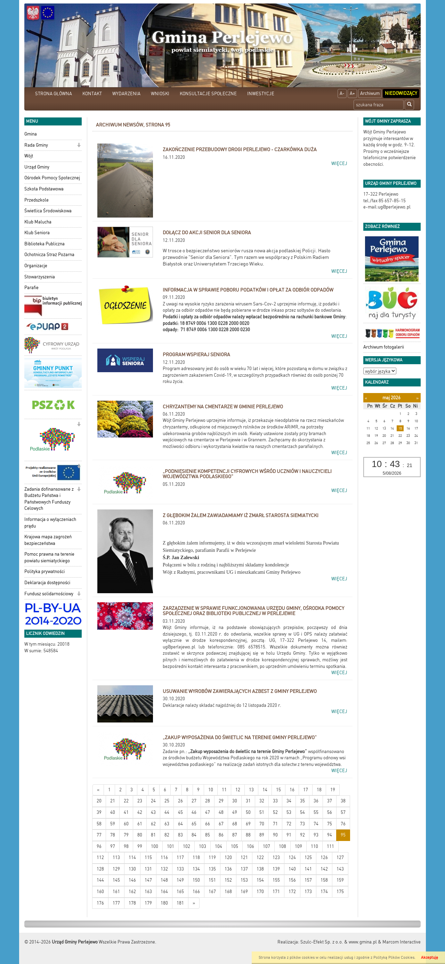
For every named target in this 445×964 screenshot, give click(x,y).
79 (126, 835)
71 (275, 823)
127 (340, 857)
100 (154, 846)
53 (288, 812)
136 (228, 869)
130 (132, 869)
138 (260, 869)
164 (164, 891)
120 (228, 857)
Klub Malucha (37, 221)
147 (148, 880)
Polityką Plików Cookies (393, 957)
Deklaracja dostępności (47, 582)
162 (132, 891)
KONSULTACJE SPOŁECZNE (208, 93)
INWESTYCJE (260, 93)
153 (244, 880)
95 (343, 835)
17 (305, 789)
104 (218, 846)
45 (180, 812)
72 (288, 823)
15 (278, 789)
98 (126, 846)
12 (237, 789)
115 (148, 857)
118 (196, 857)
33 (275, 800)
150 (196, 880)
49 (234, 812)
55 (316, 812)
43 (153, 812)
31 (248, 800)
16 (292, 789)
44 (166, 812)
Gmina (30, 134)
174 (324, 891)
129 (116, 869)
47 (207, 812)
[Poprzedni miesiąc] (366, 398)
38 (343, 800)
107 (266, 846)
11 (224, 789)
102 (186, 846)
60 (126, 823)
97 (112, 846)
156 (292, 880)
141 (308, 869)
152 (228, 880)
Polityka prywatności (44, 571)
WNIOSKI (160, 93)
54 (302, 812)
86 (221, 835)
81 (153, 835)
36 (316, 800)
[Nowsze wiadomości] (98, 790)
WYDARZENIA (126, 93)
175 (340, 891)
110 (314, 846)
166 (196, 891)
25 (166, 800)
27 (194, 800)
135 (212, 869)
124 (292, 857)
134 (196, 869)
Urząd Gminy (36, 167)
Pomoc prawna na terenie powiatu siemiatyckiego (49, 557)
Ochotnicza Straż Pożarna (49, 254)
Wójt (28, 155)
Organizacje (35, 265)
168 (228, 891)
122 (260, 857)
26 (180, 800)
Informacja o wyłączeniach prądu (50, 523)
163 (148, 891)
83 (180, 835)
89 (261, 835)
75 (329, 823)
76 (343, 823)
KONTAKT (92, 93)
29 (221, 800)
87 (234, 835)
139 (276, 869)
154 (260, 880)
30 (234, 800)
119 (212, 857)
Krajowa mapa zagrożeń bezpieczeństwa (48, 540)
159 (340, 880)
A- (342, 93)
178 (132, 903)
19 (332, 789)
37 (329, 800)
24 (153, 800)
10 (210, 789)
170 (260, 891)
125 (308, 857)
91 (288, 835)
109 (298, 846)
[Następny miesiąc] (417, 398)
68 (234, 823)
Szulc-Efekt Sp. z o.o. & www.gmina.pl (338, 942)
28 (207, 800)
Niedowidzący (401, 93)
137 (244, 869)
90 (275, 835)
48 (221, 812)
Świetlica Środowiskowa (48, 210)
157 (308, 880)
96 (99, 846)
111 (330, 846)
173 (308, 891)
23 (139, 800)
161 (116, 891)
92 (302, 835)
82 (166, 835)
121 (244, 857)
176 (100, 903)
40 (112, 812)
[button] (79, 146)
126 (324, 857)
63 (166, 823)
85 (207, 835)
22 (126, 800)
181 (180, 903)
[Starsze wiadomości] (194, 903)
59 (112, 823)
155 (276, 880)
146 (132, 880)
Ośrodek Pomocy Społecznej (52, 177)
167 (212, 891)
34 (288, 800)
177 (116, 903)
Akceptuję (429, 957)
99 (139, 846)
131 (148, 869)
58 (99, 823)
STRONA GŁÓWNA (53, 93)
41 (126, 812)
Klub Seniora (37, 232)
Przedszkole (36, 200)
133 (180, 869)
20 (99, 800)
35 (302, 800)
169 (244, 891)
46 (194, 812)
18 (319, 789)
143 (340, 869)
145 (116, 880)
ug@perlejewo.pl (179, 647)
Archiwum (370, 93)
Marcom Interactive (401, 942)
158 (324, 880)
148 (164, 880)
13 (251, 789)
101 (170, 846)
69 (248, 823)
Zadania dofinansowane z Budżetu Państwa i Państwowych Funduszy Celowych (49, 499)
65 (194, 823)
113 (116, 857)
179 (148, 903)
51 (261, 812)
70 (261, 823)
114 (132, 857)
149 (180, 880)
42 (139, 812)
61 (139, 823)
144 (100, 880)
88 (248, 835)
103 (202, 846)
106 (250, 846)
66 (207, 823)
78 (112, 835)
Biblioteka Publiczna (44, 243)
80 (139, 835)
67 (221, 823)
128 (100, 869)
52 (275, 812)
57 (343, 812)
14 (264, 789)
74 (316, 823)
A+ (352, 93)
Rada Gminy (36, 145)
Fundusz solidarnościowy (48, 593)
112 (100, 857)
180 (164, 903)
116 (164, 857)
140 (292, 869)
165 (180, 891)
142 (324, 869)
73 (302, 823)
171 (276, 891)
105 (234, 846)
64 (180, 823)
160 (100, 891)
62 (153, 823)
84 (194, 835)
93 (316, 835)
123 (276, 857)
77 (99, 835)
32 (261, 800)
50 (248, 812)
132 (164, 869)
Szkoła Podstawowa (44, 188)
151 (212, 880)
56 (329, 812)
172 (292, 891)
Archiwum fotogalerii (383, 347)
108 (282, 846)
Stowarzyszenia (39, 276)
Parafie (31, 287)
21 (112, 800)
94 (329, 835)
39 (99, 812)
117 (180, 857)
